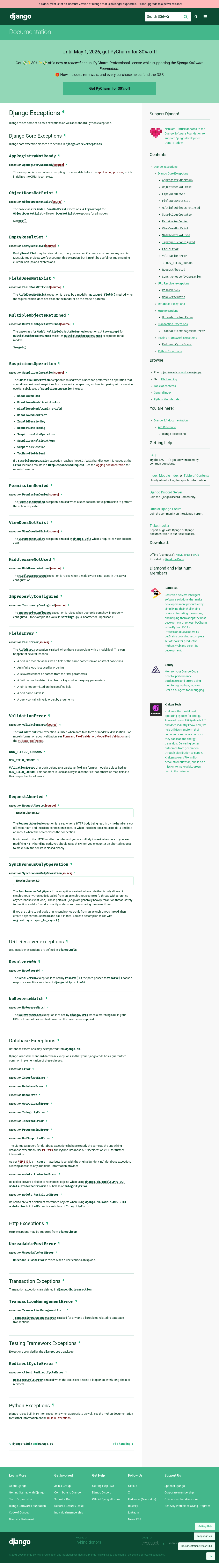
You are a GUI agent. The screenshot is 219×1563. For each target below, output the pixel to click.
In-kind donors (88, 1542)
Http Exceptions (168, 310)
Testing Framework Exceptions (177, 337)
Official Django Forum (166, 509)
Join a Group (62, 1486)
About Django (18, 1486)
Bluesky (133, 1506)
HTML (179, 554)
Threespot (151, 1543)
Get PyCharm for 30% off (109, 88)
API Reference (167, 427)
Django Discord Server (166, 492)
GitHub (132, 1486)
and (31, 1443)
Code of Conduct (19, 1512)
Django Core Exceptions (173, 173)
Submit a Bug (62, 1499)
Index (154, 476)
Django (20, 16)
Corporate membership (179, 1492)
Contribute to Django (67, 1492)
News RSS (134, 1519)
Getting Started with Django (26, 1492)
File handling (123, 1443)
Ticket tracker (159, 526)
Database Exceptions (171, 304)
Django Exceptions (165, 166)
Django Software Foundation (27, 1506)
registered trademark (112, 1554)
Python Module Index (167, 399)
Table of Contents (196, 476)
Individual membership (68, 1512)
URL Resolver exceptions (173, 283)
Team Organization (21, 1499)
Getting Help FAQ (103, 1486)
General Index (162, 392)
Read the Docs (174, 559)
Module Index (168, 476)
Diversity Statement (21, 1519)
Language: (204, 1536)
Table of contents (165, 386)
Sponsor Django (175, 1486)
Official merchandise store (181, 1499)
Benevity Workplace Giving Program (187, 1506)
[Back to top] (210, 1556)
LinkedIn (133, 1512)
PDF (188, 554)
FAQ (153, 455)
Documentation (30, 32)
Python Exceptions (170, 351)
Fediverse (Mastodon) (142, 1499)
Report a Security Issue (68, 1506)
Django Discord (101, 1492)
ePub (195, 554)
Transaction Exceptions (173, 324)
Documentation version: (196, 1546)
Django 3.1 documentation (171, 420)
